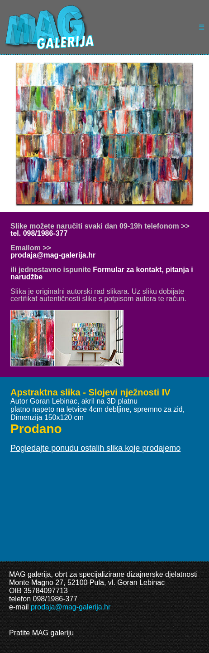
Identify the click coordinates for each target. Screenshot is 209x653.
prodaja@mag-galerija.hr (52, 255)
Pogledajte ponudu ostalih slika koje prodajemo (95, 448)
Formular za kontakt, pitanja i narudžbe (101, 273)
